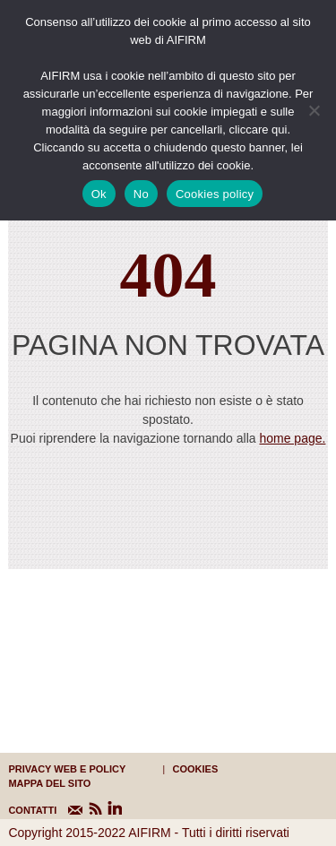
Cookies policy (215, 194)
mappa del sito (49, 783)
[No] (314, 110)
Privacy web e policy (66, 769)
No (141, 194)
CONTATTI (19, 810)
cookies (196, 769)
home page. (292, 438)
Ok (99, 194)
